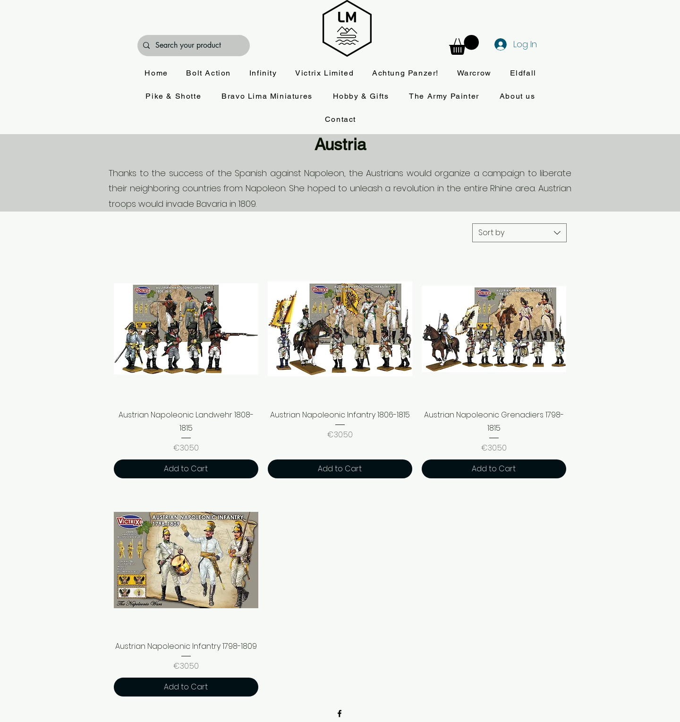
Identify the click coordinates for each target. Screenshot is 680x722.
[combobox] (519, 232)
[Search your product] (192, 45)
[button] (464, 45)
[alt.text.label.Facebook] (339, 713)
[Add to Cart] (186, 468)
